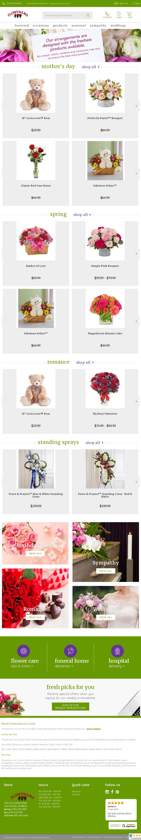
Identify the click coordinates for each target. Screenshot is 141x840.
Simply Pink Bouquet (105, 265)
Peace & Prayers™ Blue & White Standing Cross (36, 495)
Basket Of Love (36, 265)
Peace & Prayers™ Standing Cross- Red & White (105, 495)
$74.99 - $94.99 (105, 426)
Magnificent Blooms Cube (105, 333)
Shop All (89, 67)
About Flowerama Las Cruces (18, 723)
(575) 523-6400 (14, 3)
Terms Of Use (78, 837)
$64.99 (105, 198)
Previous (4, 106)
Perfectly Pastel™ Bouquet (105, 118)
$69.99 (36, 278)
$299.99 (36, 506)
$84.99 (105, 130)
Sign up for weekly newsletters (70, 706)
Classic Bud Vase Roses (36, 185)
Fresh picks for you (70, 692)
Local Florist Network (113, 837)
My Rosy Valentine (105, 413)
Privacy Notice (94, 837)
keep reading (94, 728)
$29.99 (36, 130)
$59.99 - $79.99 (105, 278)
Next (137, 106)
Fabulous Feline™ (105, 185)
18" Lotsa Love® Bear (36, 118)
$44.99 (36, 198)
